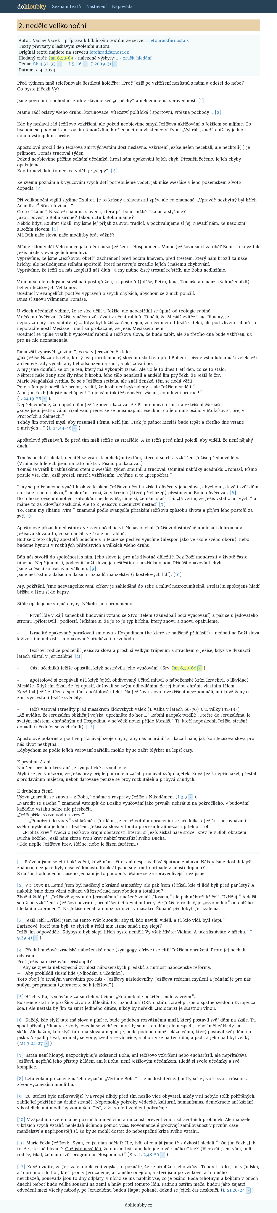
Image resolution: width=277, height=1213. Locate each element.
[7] (162, 504)
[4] (39, 188)
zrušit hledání (137, 58)
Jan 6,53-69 (61, 58)
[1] (201, 100)
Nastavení (96, 6)
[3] (114, 170)
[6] (233, 492)
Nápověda (122, 6)
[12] (90, 726)
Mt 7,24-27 (31, 1043)
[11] (79, 656)
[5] (55, 229)
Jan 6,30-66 (184, 668)
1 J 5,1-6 (73, 63)
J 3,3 (182, 797)
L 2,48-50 (149, 1154)
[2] (218, 112)
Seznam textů (66, 6)
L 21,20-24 (234, 1190)
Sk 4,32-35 (44, 63)
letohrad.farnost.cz (169, 40)
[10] (177, 574)
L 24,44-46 (60, 428)
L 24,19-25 (30, 398)
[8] (29, 516)
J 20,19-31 (101, 63)
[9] (93, 568)
